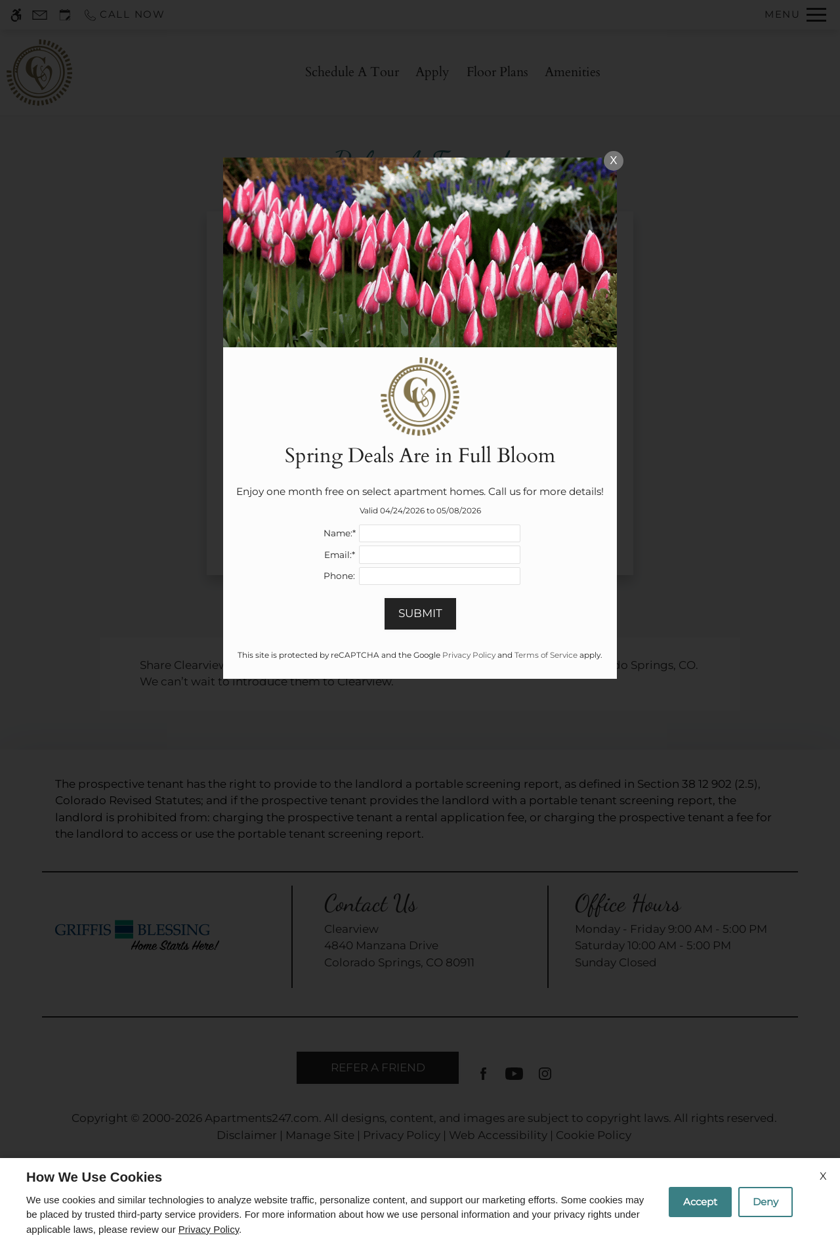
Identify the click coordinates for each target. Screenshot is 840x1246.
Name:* (340, 533)
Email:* (339, 554)
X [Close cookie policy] (823, 1176)
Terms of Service (546, 655)
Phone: (339, 575)
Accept (700, 1201)
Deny (765, 1201)
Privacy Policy (208, 1229)
